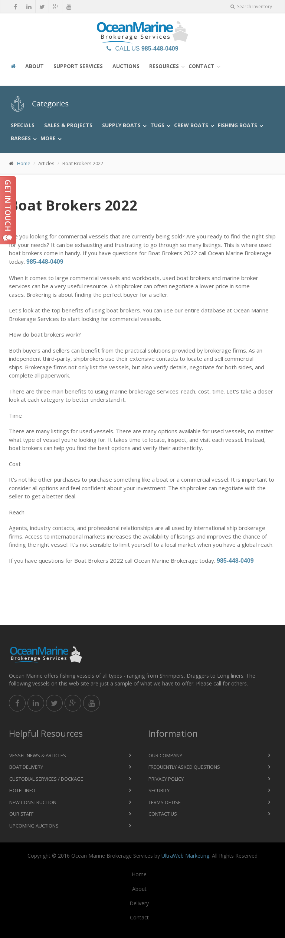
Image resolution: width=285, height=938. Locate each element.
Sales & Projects (68, 125)
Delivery (139, 903)
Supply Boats (121, 125)
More (48, 138)
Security (159, 790)
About (34, 66)
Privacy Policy (166, 778)
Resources (164, 66)
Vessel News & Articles (37, 755)
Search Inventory (251, 6)
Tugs (157, 125)
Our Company (165, 755)
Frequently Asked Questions (184, 767)
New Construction (32, 802)
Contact (201, 66)
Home (23, 163)
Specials (23, 125)
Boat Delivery (26, 767)
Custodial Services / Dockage (46, 778)
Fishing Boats (237, 125)
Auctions (126, 66)
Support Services (78, 66)
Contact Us (162, 813)
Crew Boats (191, 125)
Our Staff (21, 813)
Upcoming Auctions (34, 825)
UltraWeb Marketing (185, 855)
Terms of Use (164, 802)
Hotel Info (22, 790)
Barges (21, 138)
